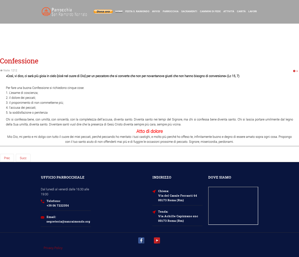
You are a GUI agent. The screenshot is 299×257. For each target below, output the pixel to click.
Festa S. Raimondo (137, 11)
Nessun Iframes (233, 206)
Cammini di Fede (210, 11)
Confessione (19, 60)
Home (119, 11)
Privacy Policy (53, 248)
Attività (228, 11)
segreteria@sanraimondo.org (68, 221)
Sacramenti (189, 11)
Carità (241, 11)
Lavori (252, 11)
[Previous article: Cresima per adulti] (7, 158)
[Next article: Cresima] (23, 158)
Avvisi (156, 11)
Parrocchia (170, 11)
